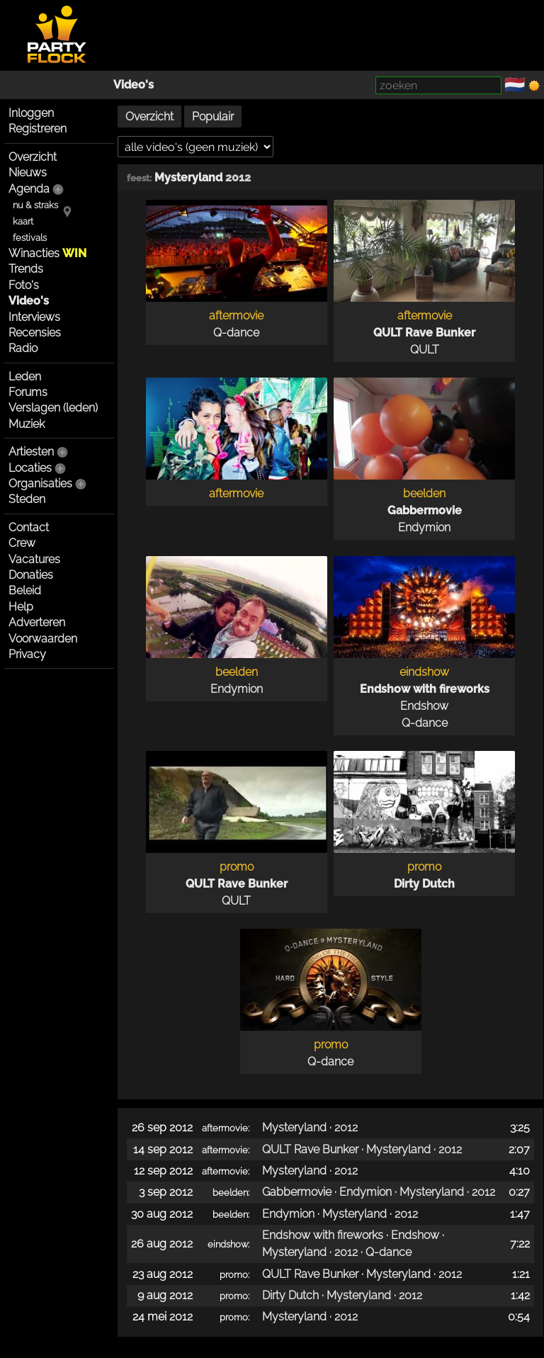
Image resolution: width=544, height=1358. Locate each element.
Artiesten (31, 451)
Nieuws (27, 172)
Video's (133, 84)
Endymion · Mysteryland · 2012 (340, 1214)
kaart (23, 221)
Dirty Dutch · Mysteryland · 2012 (342, 1295)
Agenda (29, 189)
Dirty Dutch (424, 883)
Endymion (424, 527)
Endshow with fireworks (424, 689)
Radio (23, 348)
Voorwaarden (42, 638)
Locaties (30, 468)
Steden (26, 499)
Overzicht (32, 157)
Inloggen (31, 113)
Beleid (24, 590)
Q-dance (236, 332)
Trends (25, 269)
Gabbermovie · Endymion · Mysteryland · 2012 (378, 1192)
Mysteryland (188, 177)
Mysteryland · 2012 (310, 1127)
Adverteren (36, 622)
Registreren (37, 128)
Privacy (27, 654)
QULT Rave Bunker (424, 332)
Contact (28, 527)
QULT (424, 349)
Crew (21, 543)
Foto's (23, 285)
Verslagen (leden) (53, 407)
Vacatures (34, 559)
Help (20, 606)
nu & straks (35, 205)
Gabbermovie (424, 510)
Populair (213, 116)
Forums (27, 392)
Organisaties (40, 483)
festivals (30, 237)
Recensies (34, 332)
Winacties (47, 253)
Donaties (30, 575)
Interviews (34, 317)
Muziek (26, 424)
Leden (24, 376)
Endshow (424, 706)
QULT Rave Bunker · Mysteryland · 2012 (362, 1149)
